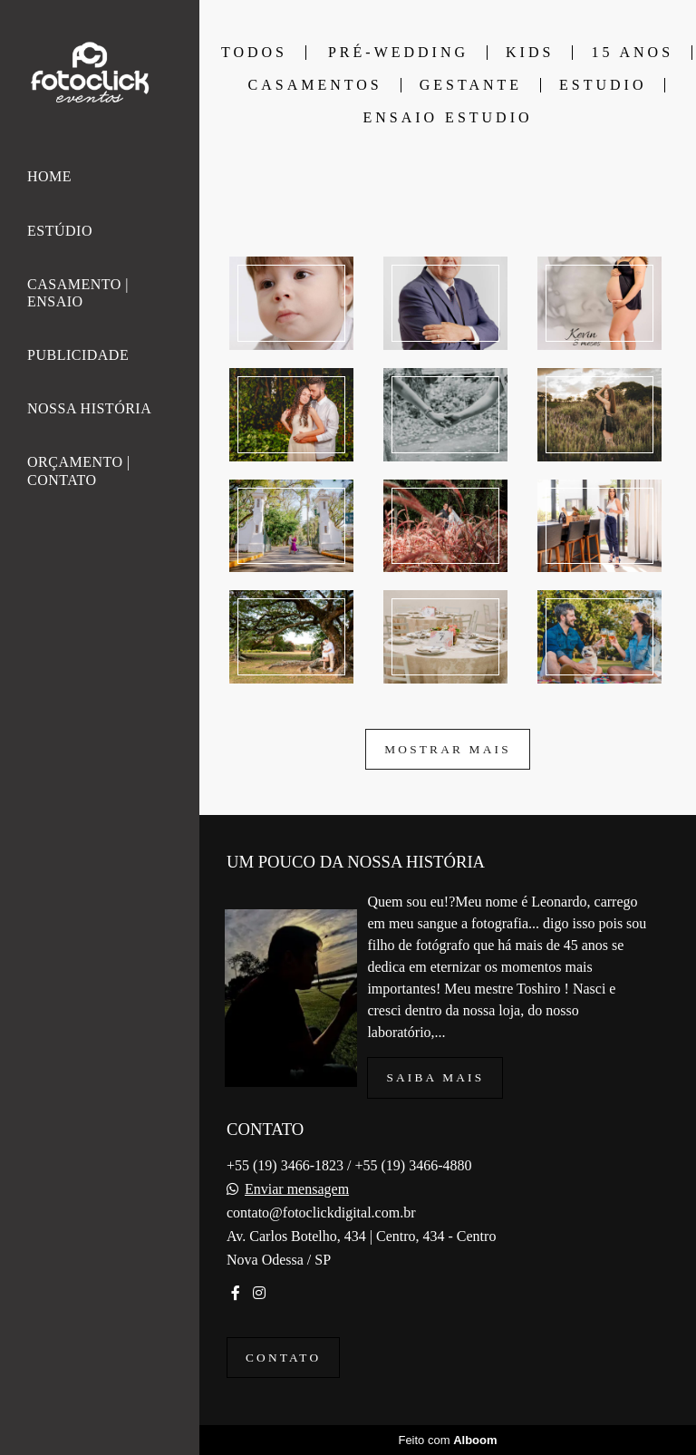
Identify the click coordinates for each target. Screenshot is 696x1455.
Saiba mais (435, 1077)
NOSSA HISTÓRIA (89, 408)
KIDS (530, 52)
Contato (283, 1357)
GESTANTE (471, 85)
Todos (254, 52)
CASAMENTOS (315, 85)
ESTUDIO (602, 85)
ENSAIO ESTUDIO (447, 118)
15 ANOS (632, 52)
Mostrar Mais (447, 749)
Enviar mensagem (297, 1189)
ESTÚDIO (59, 230)
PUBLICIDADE (78, 355)
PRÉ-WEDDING (398, 52)
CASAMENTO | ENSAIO (78, 292)
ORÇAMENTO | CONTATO (78, 470)
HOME (49, 176)
